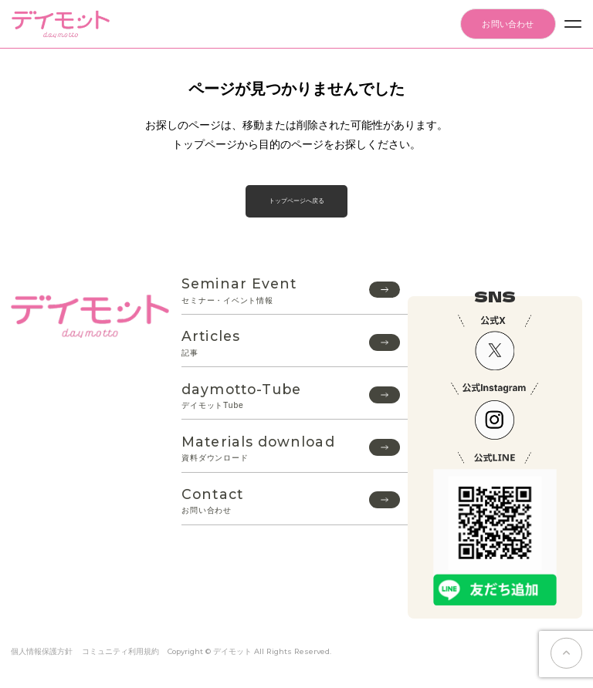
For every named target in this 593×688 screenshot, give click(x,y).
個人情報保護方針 (42, 651)
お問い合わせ (508, 24)
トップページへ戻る (296, 200)
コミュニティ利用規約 (120, 651)
